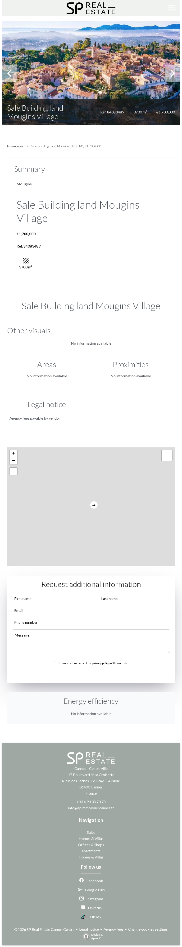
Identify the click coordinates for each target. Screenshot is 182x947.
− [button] (13, 460)
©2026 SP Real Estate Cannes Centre (44, 929)
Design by (91, 936)
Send (91, 673)
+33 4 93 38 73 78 (91, 801)
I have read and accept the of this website (93, 663)
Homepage (15, 146)
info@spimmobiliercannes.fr (91, 808)
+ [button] (13, 453)
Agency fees (113, 929)
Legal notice (89, 929)
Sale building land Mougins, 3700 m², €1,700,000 (66, 146)
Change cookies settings (148, 929)
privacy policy (101, 663)
